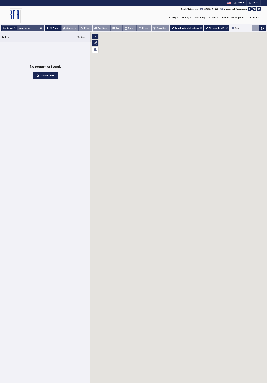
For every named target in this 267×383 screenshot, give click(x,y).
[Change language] (228, 2)
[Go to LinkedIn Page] (259, 9)
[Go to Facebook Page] (250, 9)
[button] (45, 75)
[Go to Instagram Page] (254, 9)
